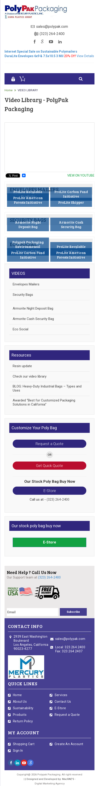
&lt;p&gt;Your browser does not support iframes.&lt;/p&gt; (49, 147)
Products (20, 714)
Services (61, 695)
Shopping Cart (23, 744)
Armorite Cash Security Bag (33, 319)
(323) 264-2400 (52, 34)
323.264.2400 (75, 647)
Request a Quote (49, 443)
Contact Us (63, 701)
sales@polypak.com (52, 26)
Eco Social (20, 329)
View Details (85, 56)
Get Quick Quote (49, 465)
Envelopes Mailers (26, 284)
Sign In (18, 750)
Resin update (22, 366)
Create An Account (69, 744)
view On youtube (80, 175)
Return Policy (23, 721)
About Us (20, 701)
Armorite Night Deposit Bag (33, 308)
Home (8, 90)
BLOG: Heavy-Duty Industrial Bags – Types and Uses (47, 388)
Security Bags (23, 295)
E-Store (49, 490)
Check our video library (29, 376)
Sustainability (23, 708)
